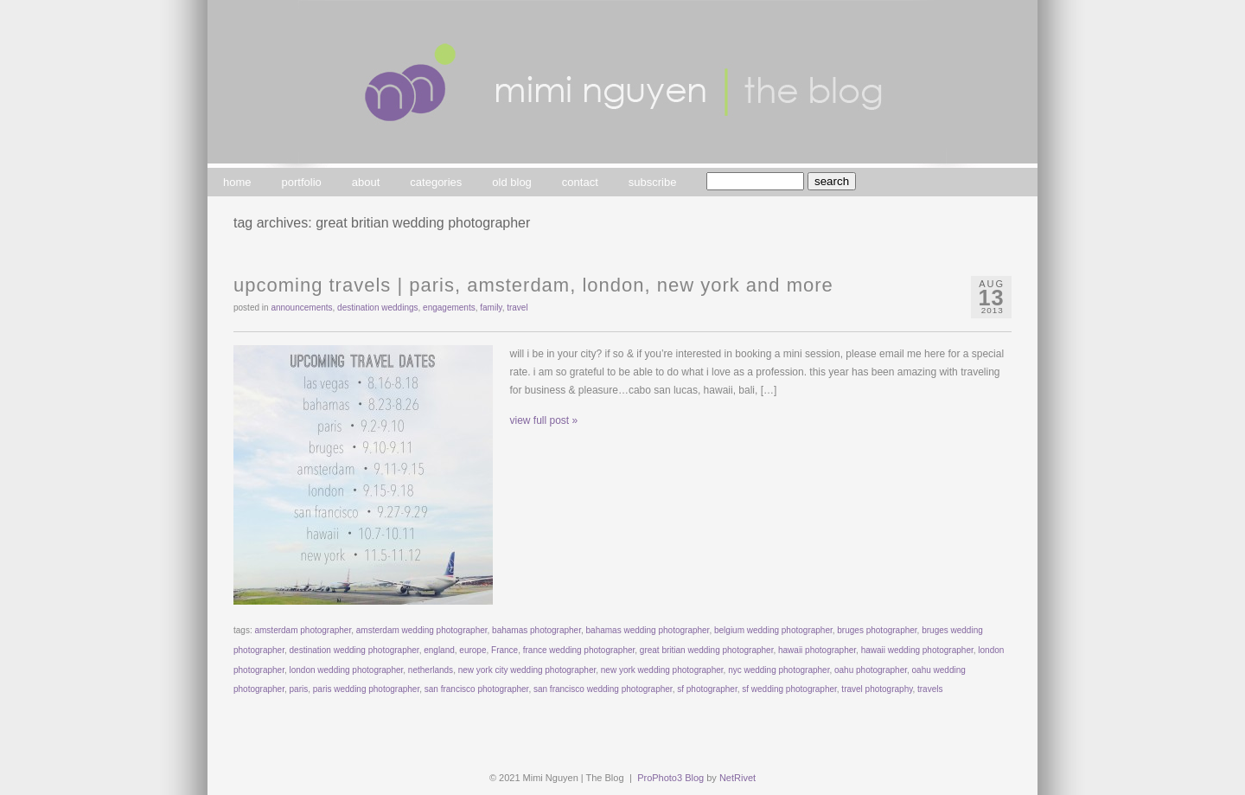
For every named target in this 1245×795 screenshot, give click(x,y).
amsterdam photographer (302, 630)
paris (299, 689)
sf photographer (707, 689)
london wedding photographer (347, 670)
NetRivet (737, 778)
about (366, 182)
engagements (449, 307)
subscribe (653, 182)
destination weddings (377, 307)
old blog (512, 182)
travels (929, 689)
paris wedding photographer (366, 689)
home (237, 182)
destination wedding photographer (354, 650)
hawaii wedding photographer (917, 650)
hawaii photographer (817, 650)
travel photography (876, 689)
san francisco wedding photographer (603, 689)
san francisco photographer (477, 689)
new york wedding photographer (662, 670)
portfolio (302, 182)
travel (517, 307)
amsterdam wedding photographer (422, 630)
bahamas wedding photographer (648, 630)
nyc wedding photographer (778, 670)
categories (436, 182)
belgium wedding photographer (773, 630)
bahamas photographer (536, 630)
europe (472, 650)
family (490, 307)
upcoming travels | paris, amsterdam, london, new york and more (533, 285)
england (439, 650)
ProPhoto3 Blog (670, 778)
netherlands (430, 670)
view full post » (544, 420)
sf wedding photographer (789, 689)
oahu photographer (870, 670)
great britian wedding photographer (707, 650)
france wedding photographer (579, 650)
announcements (301, 307)
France (504, 650)
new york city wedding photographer (527, 670)
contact (580, 182)
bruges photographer (876, 630)
